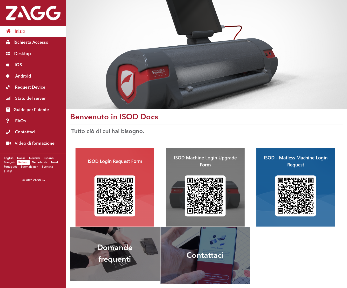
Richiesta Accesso (27, 42)
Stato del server (26, 98)
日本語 (8, 171)
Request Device (25, 87)
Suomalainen (29, 166)
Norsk (55, 162)
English (8, 158)
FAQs (16, 121)
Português (10, 166)
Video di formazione (30, 143)
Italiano (23, 162)
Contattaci (20, 132)
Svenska (47, 166)
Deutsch (34, 158)
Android (18, 76)
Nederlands (39, 162)
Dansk (21, 158)
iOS (14, 65)
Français (9, 162)
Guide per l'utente (27, 110)
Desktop (18, 53)
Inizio (15, 31)
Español (49, 158)
